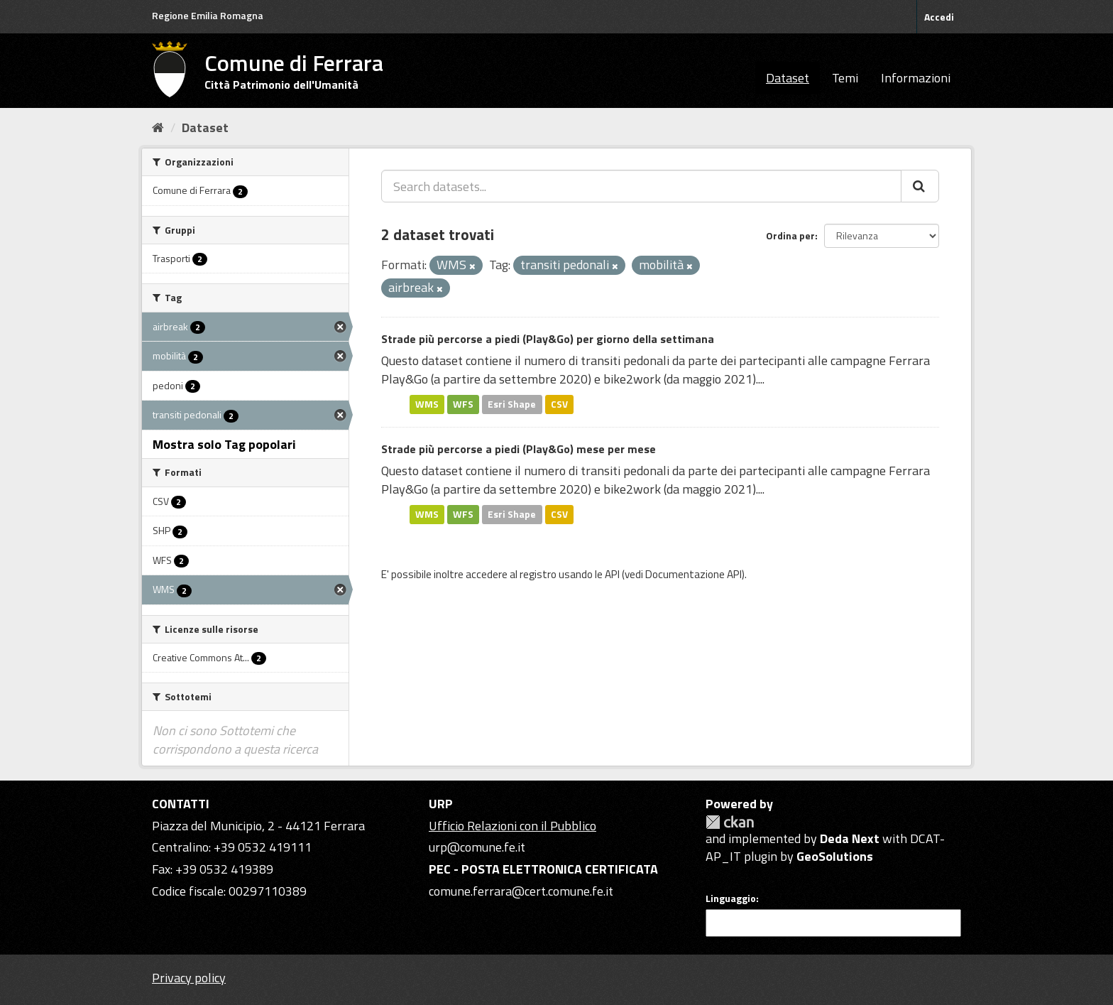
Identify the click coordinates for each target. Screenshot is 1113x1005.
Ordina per (790, 235)
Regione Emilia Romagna (207, 15)
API (612, 574)
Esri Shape (512, 404)
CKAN (730, 822)
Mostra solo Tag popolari (224, 444)
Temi (845, 77)
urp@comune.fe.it (477, 847)
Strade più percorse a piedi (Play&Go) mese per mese (518, 448)
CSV (559, 404)
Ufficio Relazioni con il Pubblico (512, 825)
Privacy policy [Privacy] (189, 977)
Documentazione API (693, 574)
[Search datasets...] (641, 186)
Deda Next (849, 838)
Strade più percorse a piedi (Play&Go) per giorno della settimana (547, 338)
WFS (463, 404)
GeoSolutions (834, 856)
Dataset (787, 77)
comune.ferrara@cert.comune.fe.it (521, 891)
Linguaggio (731, 898)
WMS (427, 404)
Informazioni (915, 77)
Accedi (939, 16)
